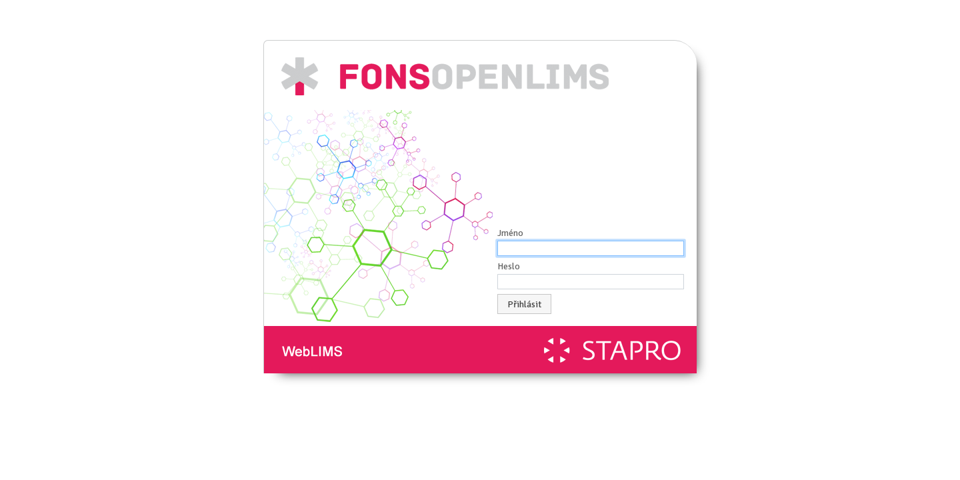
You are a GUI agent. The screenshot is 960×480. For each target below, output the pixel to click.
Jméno (510, 233)
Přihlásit (524, 304)
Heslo (508, 266)
